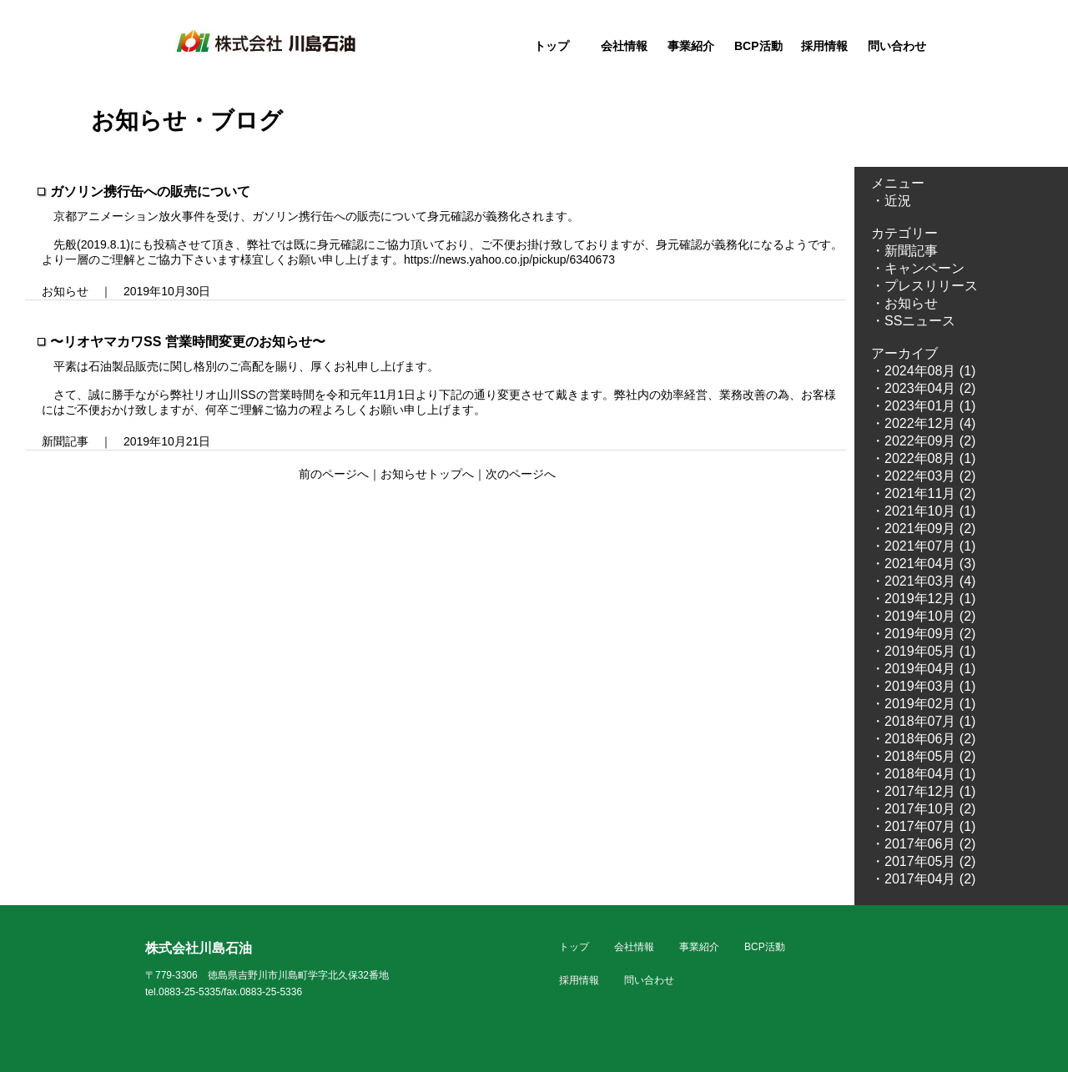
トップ (551, 46)
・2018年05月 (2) (923, 756)
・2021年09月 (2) (923, 528)
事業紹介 (691, 46)
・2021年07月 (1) (923, 546)
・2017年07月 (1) (923, 826)
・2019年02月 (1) (923, 704)
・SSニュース (913, 321)
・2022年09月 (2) (923, 441)
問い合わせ (897, 46)
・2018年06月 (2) (923, 739)
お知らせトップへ (427, 474)
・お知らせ (904, 303)
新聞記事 (65, 441)
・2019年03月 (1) (923, 686)
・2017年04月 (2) (923, 879)
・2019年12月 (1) (923, 598)
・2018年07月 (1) (923, 721)
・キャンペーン (918, 268)
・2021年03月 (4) (923, 581)
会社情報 (624, 46)
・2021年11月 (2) (923, 493)
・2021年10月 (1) (923, 511)
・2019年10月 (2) (923, 616)
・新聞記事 (904, 251)
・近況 (891, 201)
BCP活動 (758, 46)
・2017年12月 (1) (923, 791)
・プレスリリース (924, 286)
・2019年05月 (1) (923, 651)
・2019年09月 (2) (923, 634)
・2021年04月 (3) (923, 563)
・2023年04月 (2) (923, 388)
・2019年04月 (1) (923, 669)
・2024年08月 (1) (923, 371)
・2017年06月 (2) (923, 844)
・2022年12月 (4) (923, 423)
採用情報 (824, 46)
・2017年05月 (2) (923, 861)
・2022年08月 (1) (923, 458)
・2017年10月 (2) (923, 809)
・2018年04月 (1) (923, 774)
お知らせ (65, 291)
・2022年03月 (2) (923, 476)
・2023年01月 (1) (923, 406)
